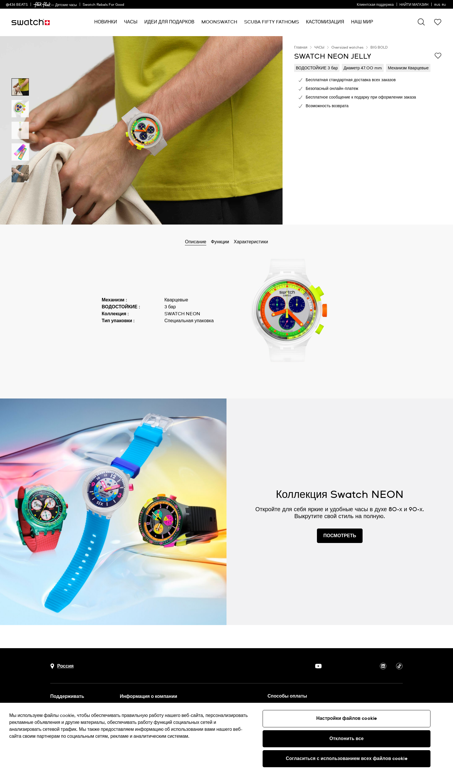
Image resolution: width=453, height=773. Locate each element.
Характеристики (251, 242)
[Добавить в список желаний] (438, 56)
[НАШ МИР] (362, 22)
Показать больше (120, 337)
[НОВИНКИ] (105, 22)
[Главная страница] (31, 22)
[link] (42, 5)
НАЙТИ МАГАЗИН (414, 5)
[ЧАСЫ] (131, 22)
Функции (220, 242)
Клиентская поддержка (375, 5)
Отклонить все (346, 738)
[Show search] (421, 22)
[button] (437, 22)
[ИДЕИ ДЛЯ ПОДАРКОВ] (169, 22)
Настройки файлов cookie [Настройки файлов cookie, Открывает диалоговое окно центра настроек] (346, 718)
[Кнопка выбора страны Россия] (62, 666)
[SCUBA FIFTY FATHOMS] (271, 22)
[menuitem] (105, 22)
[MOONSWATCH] (219, 22)
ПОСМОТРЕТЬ (339, 535)
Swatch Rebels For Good (103, 5)
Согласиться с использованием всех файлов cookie (346, 758)
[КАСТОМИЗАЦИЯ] (325, 22)
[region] (368, 130)
